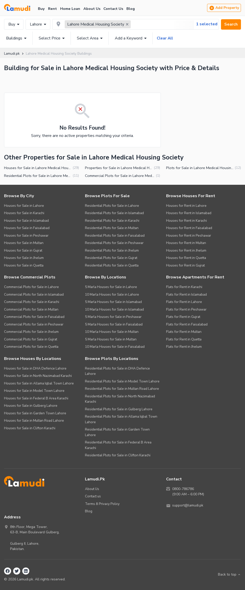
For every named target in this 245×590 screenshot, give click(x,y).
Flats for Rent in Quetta (184, 339)
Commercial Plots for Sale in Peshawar (33, 324)
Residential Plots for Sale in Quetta (112, 265)
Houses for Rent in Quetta (186, 257)
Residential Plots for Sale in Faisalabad (115, 235)
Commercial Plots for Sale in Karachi (31, 301)
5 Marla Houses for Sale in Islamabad (113, 301)
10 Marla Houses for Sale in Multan (112, 331)
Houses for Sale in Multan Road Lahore (34, 420)
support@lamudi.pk (187, 505)
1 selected (206, 24)
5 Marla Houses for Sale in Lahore (111, 286)
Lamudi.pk (11, 53)
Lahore (39, 24)
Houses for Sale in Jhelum (24, 257)
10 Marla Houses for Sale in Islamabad (114, 309)
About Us (91, 8)
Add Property (224, 8)
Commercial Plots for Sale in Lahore (31, 286)
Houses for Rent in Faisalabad (189, 228)
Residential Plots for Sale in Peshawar (114, 242)
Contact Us (113, 8)
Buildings (17, 38)
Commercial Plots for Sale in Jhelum (31, 331)
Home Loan (70, 8)
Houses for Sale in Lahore (24, 205)
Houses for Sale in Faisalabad (27, 228)
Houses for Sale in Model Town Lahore (34, 390)
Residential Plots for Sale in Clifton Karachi (117, 455)
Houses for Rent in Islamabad (188, 213)
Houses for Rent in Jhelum (186, 250)
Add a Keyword (131, 38)
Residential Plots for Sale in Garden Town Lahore (117, 432)
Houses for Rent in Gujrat (185, 265)
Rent (52, 8)
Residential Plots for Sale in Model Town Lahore (122, 381)
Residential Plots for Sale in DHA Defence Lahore (117, 371)
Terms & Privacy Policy (102, 503)
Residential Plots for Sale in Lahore (112, 205)
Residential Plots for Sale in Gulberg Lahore (118, 409)
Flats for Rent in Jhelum (184, 346)
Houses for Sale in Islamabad (26, 220)
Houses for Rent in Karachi (186, 220)
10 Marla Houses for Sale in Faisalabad (115, 346)
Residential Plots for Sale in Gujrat (111, 257)
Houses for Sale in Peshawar (26, 235)
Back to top (229, 574)
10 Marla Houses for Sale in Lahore (112, 294)
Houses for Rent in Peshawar (188, 235)
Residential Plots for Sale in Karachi (112, 220)
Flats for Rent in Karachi (184, 286)
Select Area (90, 38)
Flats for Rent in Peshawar (186, 309)
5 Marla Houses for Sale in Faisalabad (114, 324)
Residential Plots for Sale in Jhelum (112, 250)
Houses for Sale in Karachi (24, 213)
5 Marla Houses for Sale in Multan (111, 339)
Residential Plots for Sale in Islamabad (114, 213)
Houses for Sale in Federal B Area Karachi (36, 398)
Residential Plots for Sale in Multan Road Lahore (122, 388)
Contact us (93, 496)
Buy (41, 8)
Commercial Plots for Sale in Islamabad (34, 294)
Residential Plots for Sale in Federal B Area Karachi (118, 445)
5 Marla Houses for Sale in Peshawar (113, 316)
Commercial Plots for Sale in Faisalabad (34, 316)
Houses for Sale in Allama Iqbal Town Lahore (39, 383)
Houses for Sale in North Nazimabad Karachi (38, 375)
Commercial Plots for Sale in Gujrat (30, 339)
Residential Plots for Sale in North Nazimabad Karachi (120, 399)
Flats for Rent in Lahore (184, 301)
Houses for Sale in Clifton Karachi (29, 428)
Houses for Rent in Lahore (186, 205)
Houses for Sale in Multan (23, 242)
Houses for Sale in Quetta (23, 265)
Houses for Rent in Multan (186, 242)
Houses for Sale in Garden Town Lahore (35, 413)
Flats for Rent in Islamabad (186, 294)
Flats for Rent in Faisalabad (187, 324)
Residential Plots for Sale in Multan (112, 228)
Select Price (52, 38)
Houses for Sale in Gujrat (23, 250)
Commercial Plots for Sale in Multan (31, 309)
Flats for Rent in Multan (184, 331)
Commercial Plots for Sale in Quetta (31, 346)
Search (231, 24)
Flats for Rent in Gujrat (183, 316)
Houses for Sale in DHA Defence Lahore (35, 368)
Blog (130, 8)
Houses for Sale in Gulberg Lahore (30, 405)
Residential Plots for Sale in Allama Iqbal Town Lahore (121, 419)
